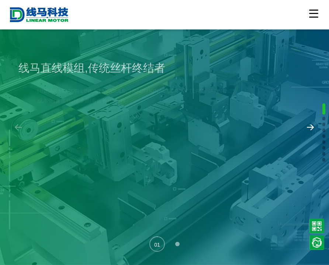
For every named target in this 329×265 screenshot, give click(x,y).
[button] (157, 244)
